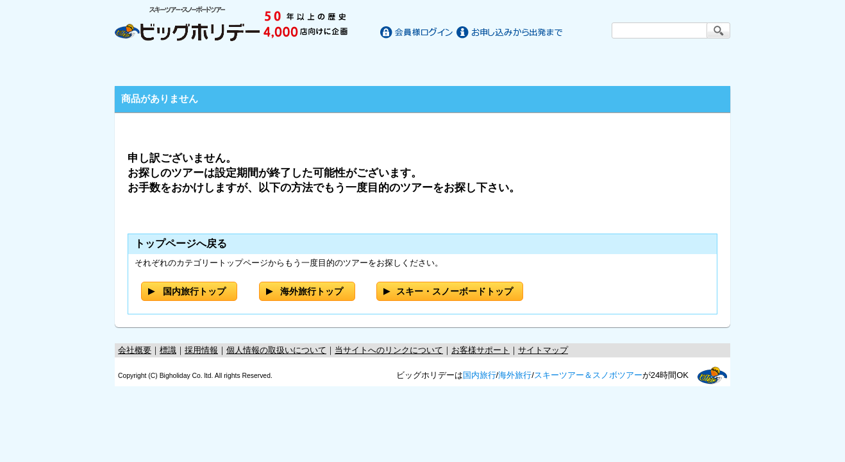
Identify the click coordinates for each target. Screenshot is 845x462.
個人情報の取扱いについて (276, 350)
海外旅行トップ (311, 291)
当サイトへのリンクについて (389, 350)
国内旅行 (479, 375)
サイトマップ (543, 350)
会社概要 (134, 350)
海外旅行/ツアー (422, 65)
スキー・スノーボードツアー (575, 65)
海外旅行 (514, 375)
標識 (168, 350)
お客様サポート (690, 65)
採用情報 (201, 350)
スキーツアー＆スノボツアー (588, 375)
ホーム (154, 65)
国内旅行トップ (194, 291)
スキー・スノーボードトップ (454, 291)
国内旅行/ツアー (270, 65)
